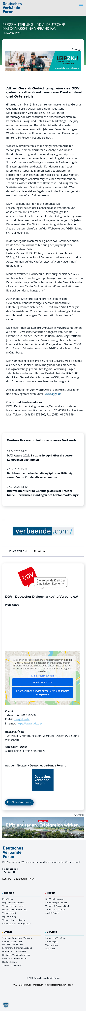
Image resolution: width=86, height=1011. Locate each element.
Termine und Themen (55, 909)
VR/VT (32, 878)
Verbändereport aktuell (56, 902)
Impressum (38, 984)
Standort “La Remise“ (12, 965)
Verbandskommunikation (13, 920)
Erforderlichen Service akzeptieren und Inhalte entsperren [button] (42, 692)
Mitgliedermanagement (13, 902)
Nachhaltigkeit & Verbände (14, 909)
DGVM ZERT (51, 948)
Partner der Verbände (55, 938)
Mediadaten (20, 878)
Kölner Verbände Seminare (14, 958)
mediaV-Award (52, 913)
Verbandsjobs (51, 941)
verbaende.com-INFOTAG (14, 951)
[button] (6, 1005)
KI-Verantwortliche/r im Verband (17, 948)
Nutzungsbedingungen (55, 984)
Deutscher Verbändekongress (16, 955)
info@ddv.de (21, 719)
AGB (15, 984)
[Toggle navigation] (81, 4)
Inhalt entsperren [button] (43, 682)
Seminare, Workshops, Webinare (17, 938)
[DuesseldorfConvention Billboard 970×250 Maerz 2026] (43, 819)
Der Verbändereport (54, 899)
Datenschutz (25, 984)
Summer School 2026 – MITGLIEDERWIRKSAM (13, 943)
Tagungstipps (51, 945)
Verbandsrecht (9, 913)
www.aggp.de (53, 394)
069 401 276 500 (26, 715)
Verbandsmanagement (13, 906)
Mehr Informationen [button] (42, 675)
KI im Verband (8, 899)
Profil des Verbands (19, 802)
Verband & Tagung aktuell (57, 906)
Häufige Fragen (9, 962)
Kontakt (6, 878)
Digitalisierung (9, 916)
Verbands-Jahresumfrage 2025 (16, 923)
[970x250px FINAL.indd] (43, 53)
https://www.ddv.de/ (29, 723)
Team (70, 984)
